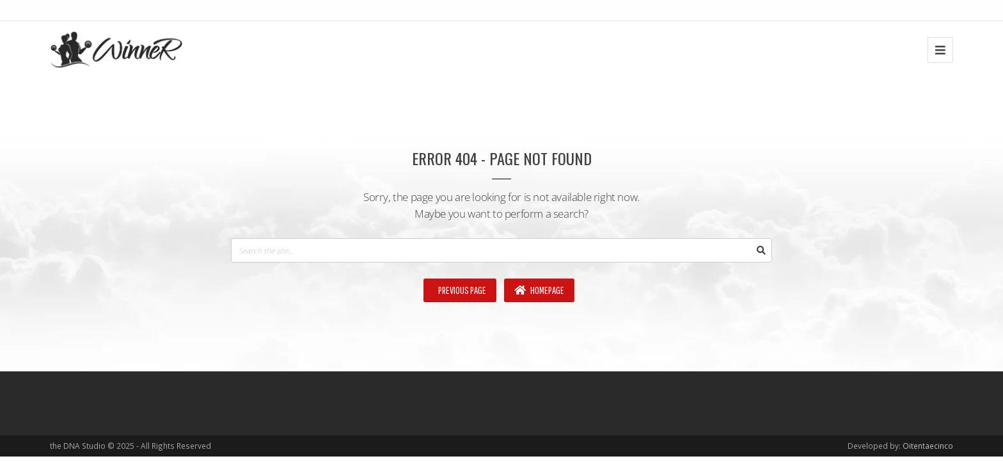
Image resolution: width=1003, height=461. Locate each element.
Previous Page (461, 290)
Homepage (539, 290)
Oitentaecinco (928, 446)
